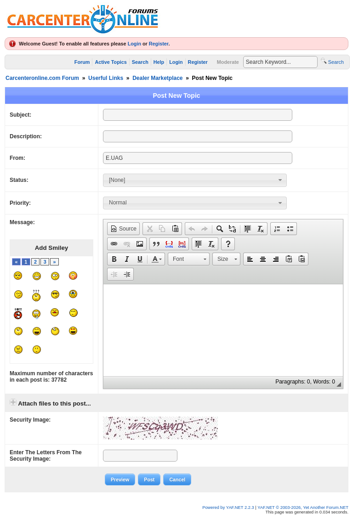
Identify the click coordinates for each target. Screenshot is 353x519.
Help (159, 62)
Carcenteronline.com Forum (42, 78)
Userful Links (105, 78)
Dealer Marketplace (157, 78)
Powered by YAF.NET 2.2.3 (228, 507)
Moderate (228, 62)
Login (134, 43)
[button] (123, 229)
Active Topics (110, 62)
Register (159, 43)
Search (140, 62)
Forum (82, 62)
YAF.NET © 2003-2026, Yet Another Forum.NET (302, 507)
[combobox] (195, 180)
